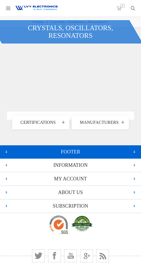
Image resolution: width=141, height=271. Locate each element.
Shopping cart (123, 6)
